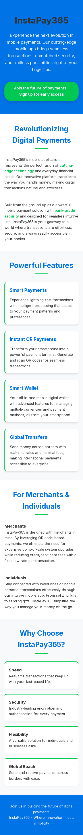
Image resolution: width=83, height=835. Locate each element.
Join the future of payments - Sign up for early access (41, 91)
